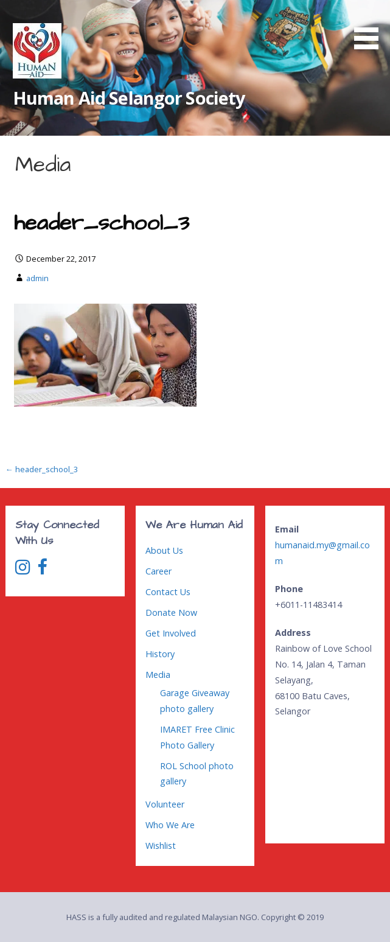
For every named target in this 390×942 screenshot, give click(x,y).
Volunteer (164, 804)
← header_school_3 (41, 469)
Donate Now (171, 612)
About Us (164, 550)
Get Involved (170, 633)
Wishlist (160, 845)
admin (37, 278)
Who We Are (170, 825)
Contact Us (167, 592)
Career (158, 571)
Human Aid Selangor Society (129, 98)
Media (157, 674)
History (160, 654)
